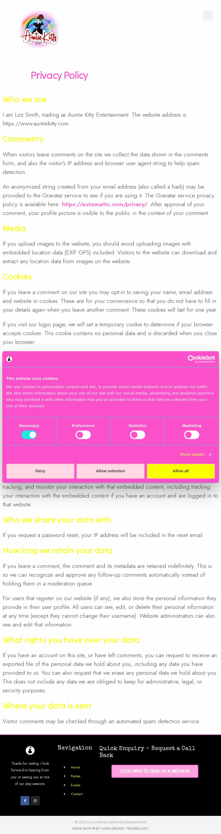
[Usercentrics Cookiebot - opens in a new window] (191, 359)
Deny (40, 471)
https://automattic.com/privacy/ (104, 204)
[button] (208, 16)
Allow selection (110, 471)
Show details (192, 454)
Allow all (181, 471)
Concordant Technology (125, 829)
